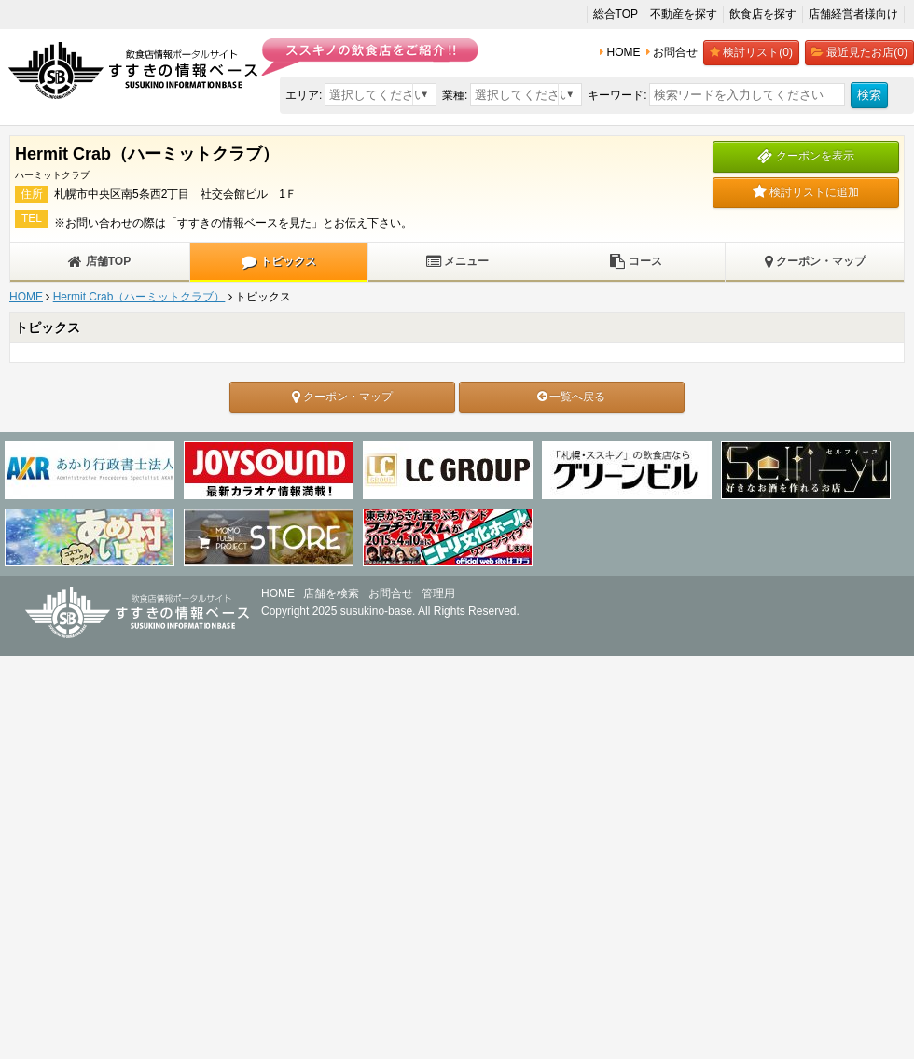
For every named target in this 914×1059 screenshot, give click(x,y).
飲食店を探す (762, 14)
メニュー (457, 261)
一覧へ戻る (571, 396)
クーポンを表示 (805, 155)
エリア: (303, 95)
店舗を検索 (331, 593)
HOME (26, 296)
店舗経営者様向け (853, 14)
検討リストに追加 (806, 192)
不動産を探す (683, 14)
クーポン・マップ (815, 261)
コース (635, 261)
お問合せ (390, 593)
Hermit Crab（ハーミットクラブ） (139, 296)
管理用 (438, 593)
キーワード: (617, 95)
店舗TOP (99, 261)
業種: (454, 95)
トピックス (278, 261)
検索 (869, 95)
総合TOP (615, 14)
